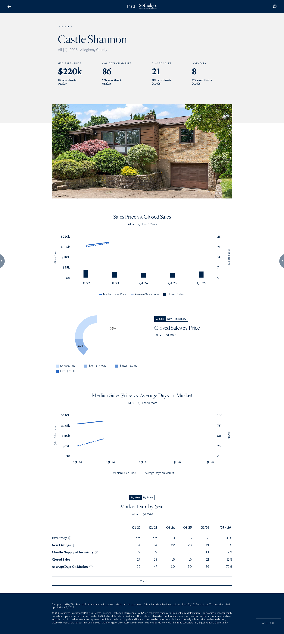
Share (268, 623)
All (131, 224)
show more (142, 581)
